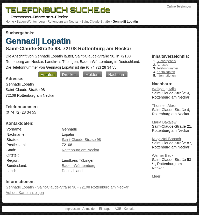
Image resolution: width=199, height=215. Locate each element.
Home (10, 21)
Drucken (69, 74)
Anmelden (89, 209)
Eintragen (105, 209)
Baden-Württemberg (31, 21)
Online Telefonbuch (180, 6)
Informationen (166, 75)
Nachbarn (116, 74)
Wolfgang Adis (164, 89)
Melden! (93, 74)
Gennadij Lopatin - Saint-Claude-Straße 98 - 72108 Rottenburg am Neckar (67, 187)
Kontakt (129, 209)
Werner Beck (162, 155)
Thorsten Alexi (163, 105)
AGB (118, 209)
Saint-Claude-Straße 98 (81, 140)
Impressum (72, 209)
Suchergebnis (166, 61)
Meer (156, 176)
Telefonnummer (167, 68)
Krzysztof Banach (166, 139)
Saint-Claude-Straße (96, 21)
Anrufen (47, 74)
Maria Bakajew (164, 122)
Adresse (162, 65)
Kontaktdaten (166, 72)
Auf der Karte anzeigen (25, 193)
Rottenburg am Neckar (63, 21)
